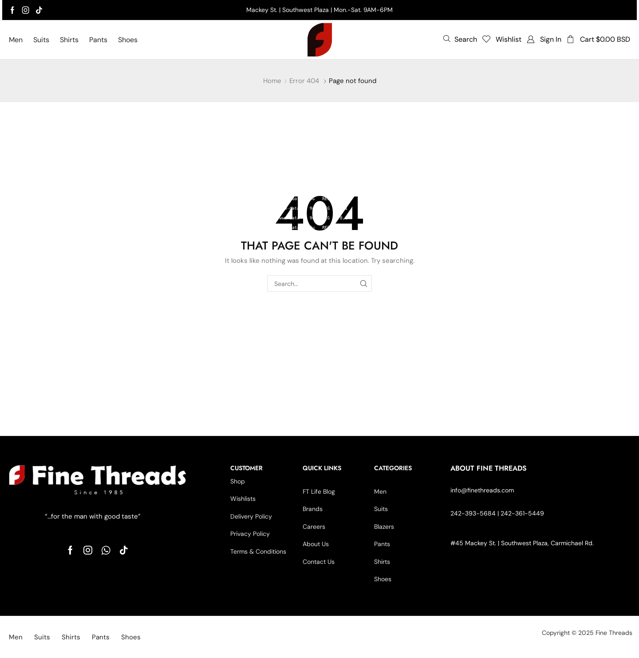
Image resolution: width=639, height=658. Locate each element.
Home (272, 80)
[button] (460, 39)
